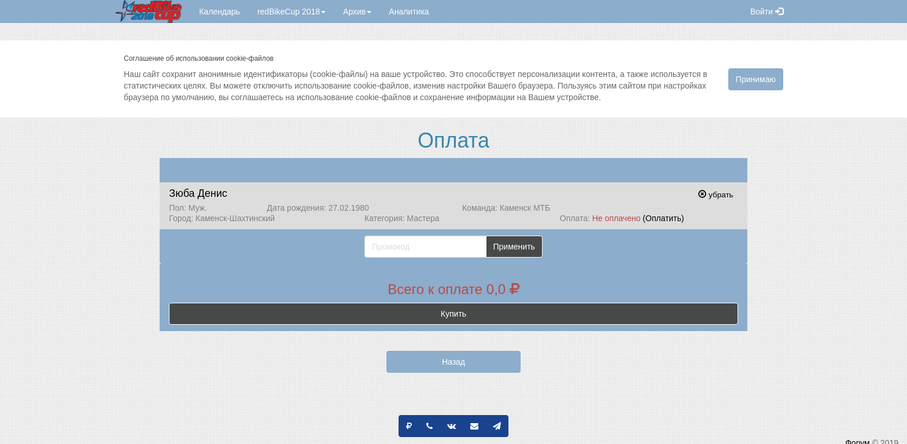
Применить (514, 246)
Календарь (219, 11)
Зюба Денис (198, 193)
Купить (453, 313)
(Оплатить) (663, 218)
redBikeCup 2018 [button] (291, 11)
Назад (453, 361)
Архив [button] (357, 11)
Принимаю (756, 79)
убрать (715, 194)
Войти (766, 11)
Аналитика (409, 11)
